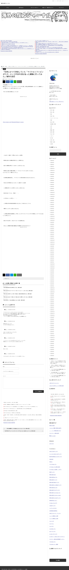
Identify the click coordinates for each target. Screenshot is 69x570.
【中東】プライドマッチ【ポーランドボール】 (8, 43)
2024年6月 (52, 200)
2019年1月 (52, 330)
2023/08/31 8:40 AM (11, 353)
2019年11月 (52, 310)
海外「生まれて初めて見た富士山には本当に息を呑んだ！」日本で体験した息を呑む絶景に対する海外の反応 (17, 46)
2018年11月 (52, 334)
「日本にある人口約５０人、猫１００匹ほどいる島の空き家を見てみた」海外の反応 (17, 293)
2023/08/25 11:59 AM (11, 329)
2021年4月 (52, 276)
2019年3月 (52, 326)
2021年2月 (52, 280)
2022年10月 (52, 240)
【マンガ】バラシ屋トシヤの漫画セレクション (42, 40)
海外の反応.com (52, 471)
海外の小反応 (52, 422)
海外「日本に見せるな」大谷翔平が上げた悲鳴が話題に (9, 41)
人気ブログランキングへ (54, 379)
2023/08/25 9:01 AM (11, 321)
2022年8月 (52, 244)
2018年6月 (52, 344)
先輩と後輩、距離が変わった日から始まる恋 (57, 390)
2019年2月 (52, 328)
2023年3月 (52, 230)
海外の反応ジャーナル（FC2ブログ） (56, 101)
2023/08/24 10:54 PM (11, 309)
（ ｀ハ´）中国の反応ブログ (55, 427)
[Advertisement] (34, 30)
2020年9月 (52, 290)
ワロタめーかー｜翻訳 (53, 540)
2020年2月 (52, 304)
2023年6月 (52, 224)
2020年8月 (52, 292)
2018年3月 (52, 350)
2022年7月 (52, 246)
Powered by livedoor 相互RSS (41, 53)
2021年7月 (52, 270)
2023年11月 (52, 214)
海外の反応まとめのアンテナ (55, 494)
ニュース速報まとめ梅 (53, 512)
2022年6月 (52, 248)
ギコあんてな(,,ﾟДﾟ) (53, 499)
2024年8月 (52, 196)
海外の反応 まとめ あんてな (54, 489)
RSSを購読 (59, 0)
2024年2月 (52, 208)
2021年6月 (52, 272)
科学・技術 (52, 110)
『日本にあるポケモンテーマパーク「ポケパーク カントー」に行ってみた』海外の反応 (18, 290)
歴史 (51, 114)
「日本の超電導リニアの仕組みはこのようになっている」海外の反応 (16, 428)
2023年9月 (52, 218)
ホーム (54, 0)
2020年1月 (52, 306)
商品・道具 (52, 112)
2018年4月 (52, 348)
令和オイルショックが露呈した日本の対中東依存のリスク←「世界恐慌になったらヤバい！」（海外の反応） (17, 45)
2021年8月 (52, 268)
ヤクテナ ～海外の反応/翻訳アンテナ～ (57, 535)
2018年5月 (52, 346)
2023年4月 (52, 228)
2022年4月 (52, 252)
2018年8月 (52, 340)
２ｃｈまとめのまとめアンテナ (55, 450)
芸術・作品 (52, 116)
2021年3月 (52, 278)
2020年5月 (52, 298)
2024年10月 (52, 192)
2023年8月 (52, 220)
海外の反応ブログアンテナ (54, 486)
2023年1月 (52, 234)
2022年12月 (52, 236)
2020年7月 (52, 294)
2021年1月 (52, 282)
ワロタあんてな (52, 538)
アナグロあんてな (52, 460)
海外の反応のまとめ (53, 484)
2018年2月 (52, 352)
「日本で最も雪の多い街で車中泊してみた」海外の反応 (12, 287)
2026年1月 (52, 163)
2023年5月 (52, 226)
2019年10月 (52, 312)
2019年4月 (52, 324)
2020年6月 (52, 296)
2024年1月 (52, 210)
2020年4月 (52, 300)
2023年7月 (52, 222)
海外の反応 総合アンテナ (54, 478)
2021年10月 (52, 264)
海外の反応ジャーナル (8, 3)
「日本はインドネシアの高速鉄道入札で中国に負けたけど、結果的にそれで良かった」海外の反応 (58, 358)
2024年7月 (52, 198)
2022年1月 (52, 258)
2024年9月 (52, 194)
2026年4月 (52, 157)
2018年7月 (52, 342)
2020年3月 (52, 302)
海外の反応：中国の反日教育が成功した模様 (42, 46)
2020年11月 (52, 286)
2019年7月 (52, 318)
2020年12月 (52, 284)
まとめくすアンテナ (53, 530)
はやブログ (51, 440)
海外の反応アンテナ (53, 476)
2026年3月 (52, 159)
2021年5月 (52, 274)
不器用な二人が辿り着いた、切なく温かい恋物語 (11, 402)
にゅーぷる (51, 517)
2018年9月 (52, 338)
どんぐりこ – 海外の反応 (54, 429)
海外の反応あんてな (53, 473)
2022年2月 (52, 256)
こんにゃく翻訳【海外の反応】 (55, 424)
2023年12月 (52, 212)
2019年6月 (52, 320)
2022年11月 (52, 238)
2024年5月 (52, 202)
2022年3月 (52, 254)
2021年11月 (52, 262)
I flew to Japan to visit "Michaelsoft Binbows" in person (13, 122)
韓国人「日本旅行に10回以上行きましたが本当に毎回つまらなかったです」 (47, 43)
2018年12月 (52, 332)
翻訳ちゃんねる (52, 432)
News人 (50, 458)
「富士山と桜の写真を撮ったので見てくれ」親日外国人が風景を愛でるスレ (12, 47)
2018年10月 (52, 336)
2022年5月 (52, 250)
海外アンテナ (52, 468)
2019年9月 (52, 314)
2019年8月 (52, 316)
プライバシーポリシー (34, 7)
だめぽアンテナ (52, 502)
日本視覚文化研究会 (53, 507)
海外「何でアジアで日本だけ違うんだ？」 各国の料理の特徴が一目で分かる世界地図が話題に (49, 45)
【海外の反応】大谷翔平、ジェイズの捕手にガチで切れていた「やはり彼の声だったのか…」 (14, 42)
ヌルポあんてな (52, 525)
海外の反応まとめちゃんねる (55, 491)
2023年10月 (52, 216)
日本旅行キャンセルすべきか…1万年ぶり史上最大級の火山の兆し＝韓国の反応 (47, 52)
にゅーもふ (51, 520)
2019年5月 (52, 322)
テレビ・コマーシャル (54, 118)
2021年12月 (52, 260)
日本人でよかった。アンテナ (55, 509)
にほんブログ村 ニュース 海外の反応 (56, 382)
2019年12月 (52, 308)
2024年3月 (52, 206)
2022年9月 (52, 242)
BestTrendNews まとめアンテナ (55, 453)
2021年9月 (52, 266)
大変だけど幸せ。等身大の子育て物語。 (6, 40)
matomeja (51, 455)
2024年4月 (52, 204)
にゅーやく (51, 522)
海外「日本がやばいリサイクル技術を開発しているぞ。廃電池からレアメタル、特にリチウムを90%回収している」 (21, 406)
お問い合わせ (21, 7)
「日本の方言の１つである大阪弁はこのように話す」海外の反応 (14, 300)
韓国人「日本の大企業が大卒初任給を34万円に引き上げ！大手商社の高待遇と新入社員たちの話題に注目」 (58, 402)
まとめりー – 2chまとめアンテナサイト (57, 533)
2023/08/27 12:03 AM (11, 346)
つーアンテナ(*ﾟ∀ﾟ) (52, 504)
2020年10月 (52, 288)
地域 (6, 278)
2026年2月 (52, 161)
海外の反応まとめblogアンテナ (55, 481)
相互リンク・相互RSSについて (47, 7)
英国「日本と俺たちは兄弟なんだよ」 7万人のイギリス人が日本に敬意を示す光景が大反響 (49, 47)
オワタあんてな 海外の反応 (54, 463)
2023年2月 (52, 232)
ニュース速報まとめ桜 (53, 515)
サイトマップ (65, 0)
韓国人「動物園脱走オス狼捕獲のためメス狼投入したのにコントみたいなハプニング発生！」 (49, 44)
